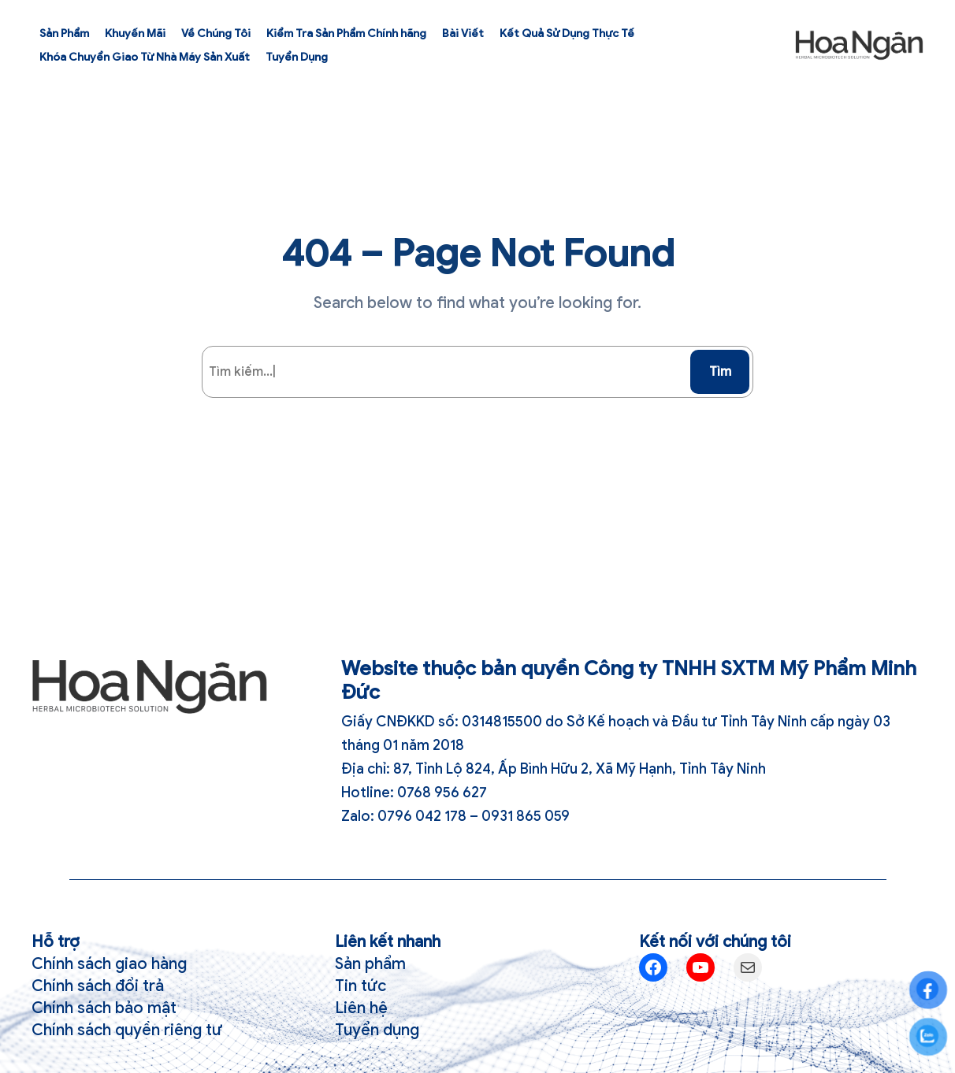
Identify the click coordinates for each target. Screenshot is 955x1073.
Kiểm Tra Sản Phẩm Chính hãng (346, 33)
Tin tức (360, 986)
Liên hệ (361, 1008)
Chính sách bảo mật (104, 1008)
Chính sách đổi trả (98, 986)
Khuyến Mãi (135, 33)
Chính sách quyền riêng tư (127, 1030)
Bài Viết (463, 33)
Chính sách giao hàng (109, 964)
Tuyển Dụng (297, 57)
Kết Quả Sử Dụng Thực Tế (567, 33)
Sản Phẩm (64, 33)
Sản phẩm (370, 964)
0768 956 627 (442, 792)
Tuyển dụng (377, 1030)
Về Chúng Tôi (216, 33)
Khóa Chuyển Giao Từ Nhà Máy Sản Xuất (144, 57)
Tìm (720, 372)
